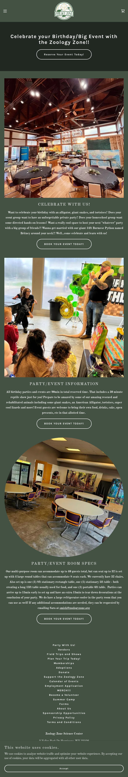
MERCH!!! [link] (64, 690)
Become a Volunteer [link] (64, 695)
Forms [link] (64, 704)
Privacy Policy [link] (64, 717)
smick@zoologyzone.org (75, 608)
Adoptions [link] (64, 667)
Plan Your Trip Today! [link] (64, 658)
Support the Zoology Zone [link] (64, 676)
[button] (10, 11)
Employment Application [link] (64, 685)
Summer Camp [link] (64, 699)
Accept (64, 768)
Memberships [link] (64, 663)
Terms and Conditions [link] (64, 722)
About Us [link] (64, 708)
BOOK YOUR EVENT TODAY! (64, 244)
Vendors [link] (64, 649)
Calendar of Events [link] (64, 681)
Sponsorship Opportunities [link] (64, 713)
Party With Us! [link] (64, 645)
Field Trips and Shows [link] (64, 654)
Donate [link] (64, 672)
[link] (64, 10)
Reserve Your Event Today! (64, 54)
